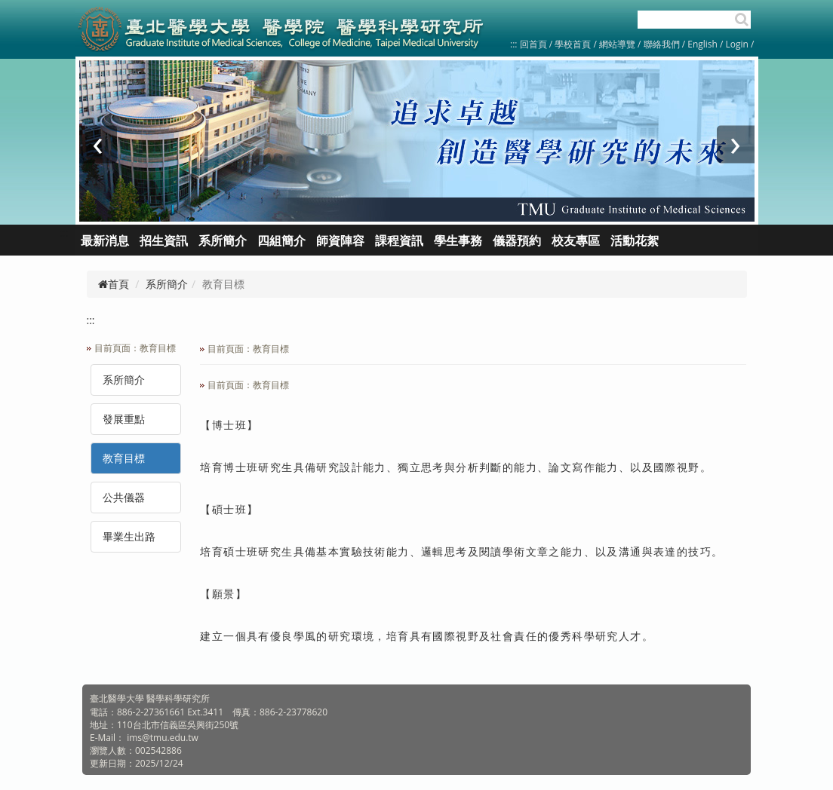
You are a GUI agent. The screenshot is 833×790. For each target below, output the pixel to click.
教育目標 (124, 458)
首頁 (113, 284)
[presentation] (98, 145)
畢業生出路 (129, 536)
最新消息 (105, 240)
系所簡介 (167, 284)
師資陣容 (340, 240)
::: (513, 44)
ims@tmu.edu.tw (162, 737)
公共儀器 (124, 497)
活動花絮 (634, 240)
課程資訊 (399, 240)
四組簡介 (281, 240)
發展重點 (124, 419)
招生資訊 (164, 240)
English (702, 44)
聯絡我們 (662, 44)
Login (737, 44)
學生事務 (458, 240)
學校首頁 (574, 44)
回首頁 (533, 44)
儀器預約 (517, 240)
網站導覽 (617, 44)
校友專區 (576, 240)
